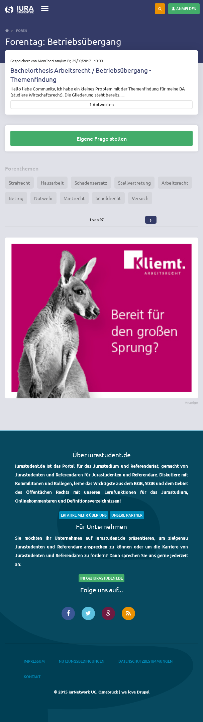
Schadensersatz (91, 183)
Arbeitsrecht (175, 183)
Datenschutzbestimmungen (145, 661)
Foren (21, 30)
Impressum (34, 661)
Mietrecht (74, 198)
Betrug (16, 198)
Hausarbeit (52, 183)
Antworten (103, 105)
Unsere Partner (126, 515)
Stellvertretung (134, 183)
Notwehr (43, 198)
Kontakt (32, 676)
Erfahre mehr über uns (84, 515)
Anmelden (184, 8)
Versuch (140, 198)
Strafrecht (19, 183)
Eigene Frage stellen (102, 138)
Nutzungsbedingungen (81, 661)
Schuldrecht (108, 198)
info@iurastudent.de (101, 578)
